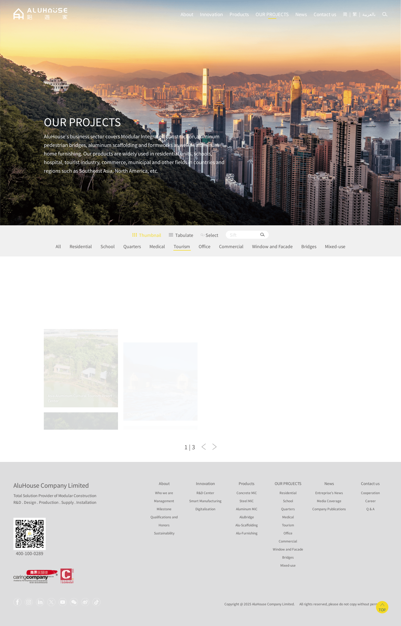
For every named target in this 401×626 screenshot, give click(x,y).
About (187, 14)
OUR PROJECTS (272, 14)
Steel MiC (246, 500)
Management (164, 500)
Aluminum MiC (246, 508)
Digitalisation (205, 508)
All (58, 246)
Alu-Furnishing (246, 533)
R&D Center (205, 492)
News (301, 14)
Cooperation (370, 492)
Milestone (164, 508)
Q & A (370, 508)
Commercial (231, 246)
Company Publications (329, 508)
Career (370, 500)
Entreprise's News (329, 492)
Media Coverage (329, 500)
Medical (157, 246)
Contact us (325, 14)
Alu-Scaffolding (246, 525)
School (108, 246)
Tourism (182, 246)
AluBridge (246, 517)
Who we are (164, 492)
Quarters (132, 246)
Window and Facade (272, 246)
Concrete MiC (247, 492)
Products (239, 14)
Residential (81, 246)
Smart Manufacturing (205, 500)
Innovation (211, 14)
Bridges (308, 246)
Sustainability (164, 533)
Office (204, 246)
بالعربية (368, 14)
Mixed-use (335, 246)
